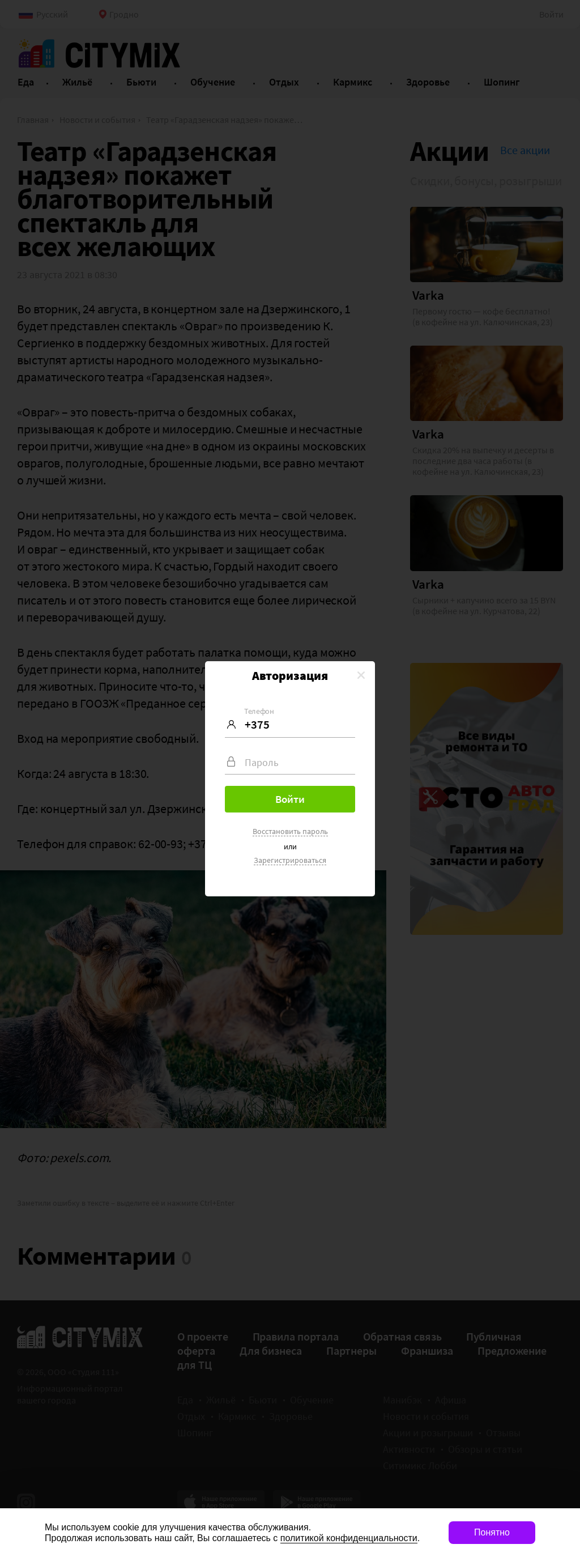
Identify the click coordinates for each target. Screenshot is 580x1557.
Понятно (492, 1532)
